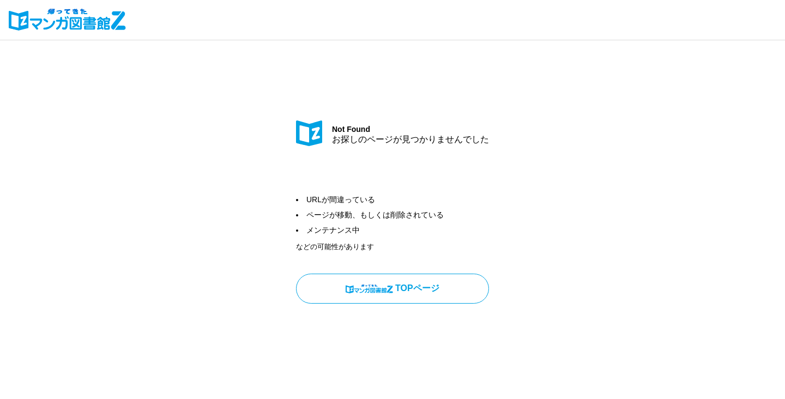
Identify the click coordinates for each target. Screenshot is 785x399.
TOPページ (392, 288)
